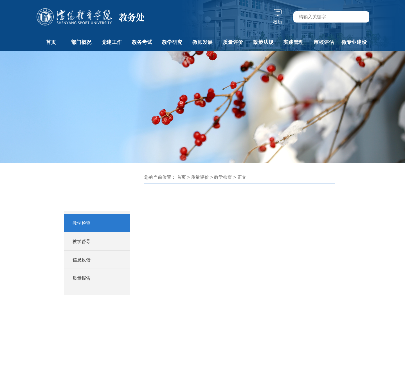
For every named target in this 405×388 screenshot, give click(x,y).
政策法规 (263, 42)
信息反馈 (82, 259)
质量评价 (233, 42)
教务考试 (142, 42)
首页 (51, 42)
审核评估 (324, 42)
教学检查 (82, 223)
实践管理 (293, 42)
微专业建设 (354, 42)
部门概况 (81, 42)
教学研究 (172, 42)
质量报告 (82, 278)
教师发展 (202, 42)
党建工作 (112, 42)
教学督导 (82, 241)
